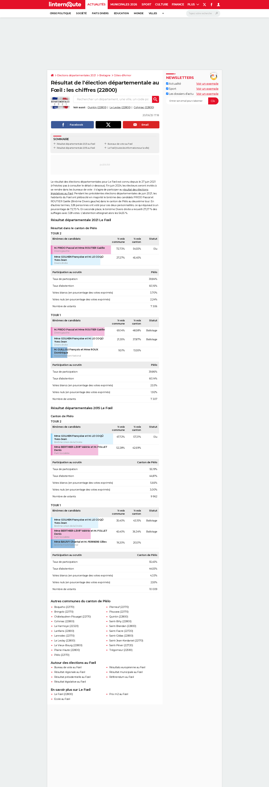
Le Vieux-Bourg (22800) (68, 645)
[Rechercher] (203, 13)
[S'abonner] (192, 100)
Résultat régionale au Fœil (69, 672)
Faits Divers (100, 13)
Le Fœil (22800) (63, 694)
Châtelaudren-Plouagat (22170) (72, 616)
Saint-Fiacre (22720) (121, 631)
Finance (178, 4)
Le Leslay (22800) (120, 107)
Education (121, 13)
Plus (193, 4)
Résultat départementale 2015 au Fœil (76, 148)
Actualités (96, 4)
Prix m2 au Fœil (118, 694)
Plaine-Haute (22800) (67, 650)
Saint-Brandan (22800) (122, 626)
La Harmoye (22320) (66, 626)
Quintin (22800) (97, 107)
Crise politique (60, 13)
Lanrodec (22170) (64, 635)
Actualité (173, 83)
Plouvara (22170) (118, 611)
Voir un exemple (207, 83)
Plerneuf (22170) (119, 607)
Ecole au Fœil (62, 699)
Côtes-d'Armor (122, 75)
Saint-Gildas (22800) (121, 635)
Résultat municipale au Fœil (126, 672)
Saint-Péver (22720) (121, 645)
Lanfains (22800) (64, 631)
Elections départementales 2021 (76, 75)
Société (81, 13)
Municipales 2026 (123, 4)
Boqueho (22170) (64, 607)
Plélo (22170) (61, 655)
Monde (139, 13)
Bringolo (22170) (63, 611)
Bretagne (104, 75)
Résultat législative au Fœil (70, 681)
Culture (161, 4)
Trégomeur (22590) (120, 650)
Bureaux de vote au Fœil (120, 144)
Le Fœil (111, 148)
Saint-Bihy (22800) (120, 621)
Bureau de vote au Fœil (67, 667)
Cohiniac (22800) (144, 107)
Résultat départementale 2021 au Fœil (76, 144)
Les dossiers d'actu (180, 94)
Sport (147, 4)
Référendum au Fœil (121, 677)
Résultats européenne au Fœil (127, 667)
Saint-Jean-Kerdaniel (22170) (126, 640)
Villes (153, 13)
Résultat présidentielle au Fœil (72, 677)
